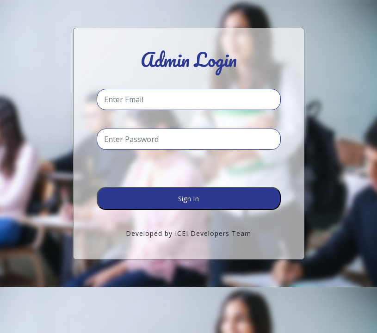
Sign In (188, 198)
